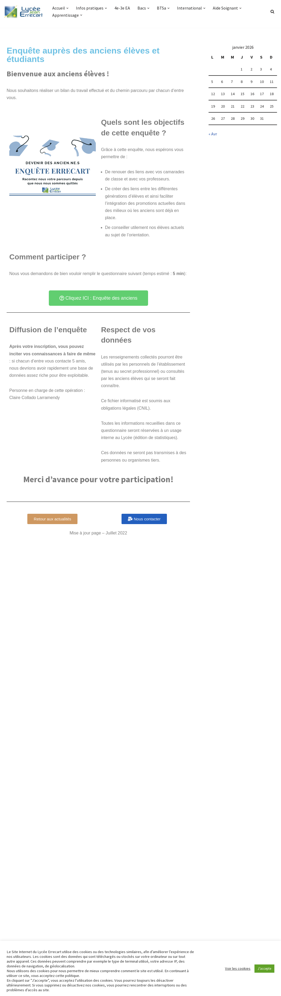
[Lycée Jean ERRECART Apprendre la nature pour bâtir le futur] (23, 12)
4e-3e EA (121, 8)
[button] (67, 8)
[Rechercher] (272, 12)
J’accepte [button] (264, 968)
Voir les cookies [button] (237, 968)
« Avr (213, 133)
